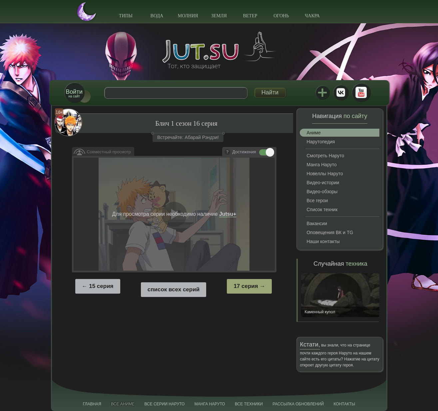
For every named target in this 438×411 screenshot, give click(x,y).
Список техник (321, 209)
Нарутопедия (320, 141)
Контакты (344, 404)
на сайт (74, 93)
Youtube (361, 92)
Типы (126, 15)
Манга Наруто (321, 164)
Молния (188, 15)
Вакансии (316, 223)
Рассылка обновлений (298, 404)
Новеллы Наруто (324, 173)
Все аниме (123, 404)
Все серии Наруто (164, 404)
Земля (219, 15)
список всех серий (174, 289)
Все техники (249, 404)
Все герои (317, 200)
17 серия (245, 286)
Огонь (281, 15)
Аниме (313, 132)
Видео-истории (322, 182)
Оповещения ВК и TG (329, 232)
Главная (92, 404)
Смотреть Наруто (325, 155)
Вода (157, 15)
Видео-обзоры (321, 191)
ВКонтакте (340, 92)
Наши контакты (322, 241)
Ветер (250, 15)
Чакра (312, 15)
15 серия (101, 286)
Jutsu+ (322, 92)
